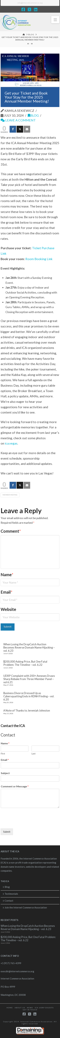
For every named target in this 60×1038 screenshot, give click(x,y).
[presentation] (25, 823)
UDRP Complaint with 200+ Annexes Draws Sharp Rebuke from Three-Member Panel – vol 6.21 (29, 679)
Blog (33, 115)
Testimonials (10, 893)
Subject (5, 773)
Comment (11, 531)
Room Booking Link (38, 259)
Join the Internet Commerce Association (25, 907)
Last (33, 753)
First (3, 753)
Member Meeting (10, 495)
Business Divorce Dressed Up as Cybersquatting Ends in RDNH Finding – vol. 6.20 (28, 696)
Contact (8, 900)
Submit (6, 831)
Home (10, 1008)
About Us (20, 1008)
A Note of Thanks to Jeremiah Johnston (26, 710)
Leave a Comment (18, 120)
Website (8, 609)
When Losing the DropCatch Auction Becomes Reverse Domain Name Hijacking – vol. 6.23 (29, 647)
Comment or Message (15, 786)
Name (7, 574)
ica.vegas (11, 443)
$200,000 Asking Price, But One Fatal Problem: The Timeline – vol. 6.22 (25, 663)
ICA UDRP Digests (44, 1008)
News (30, 1008)
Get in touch (30, 1010)
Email (7, 592)
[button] (55, 19)
